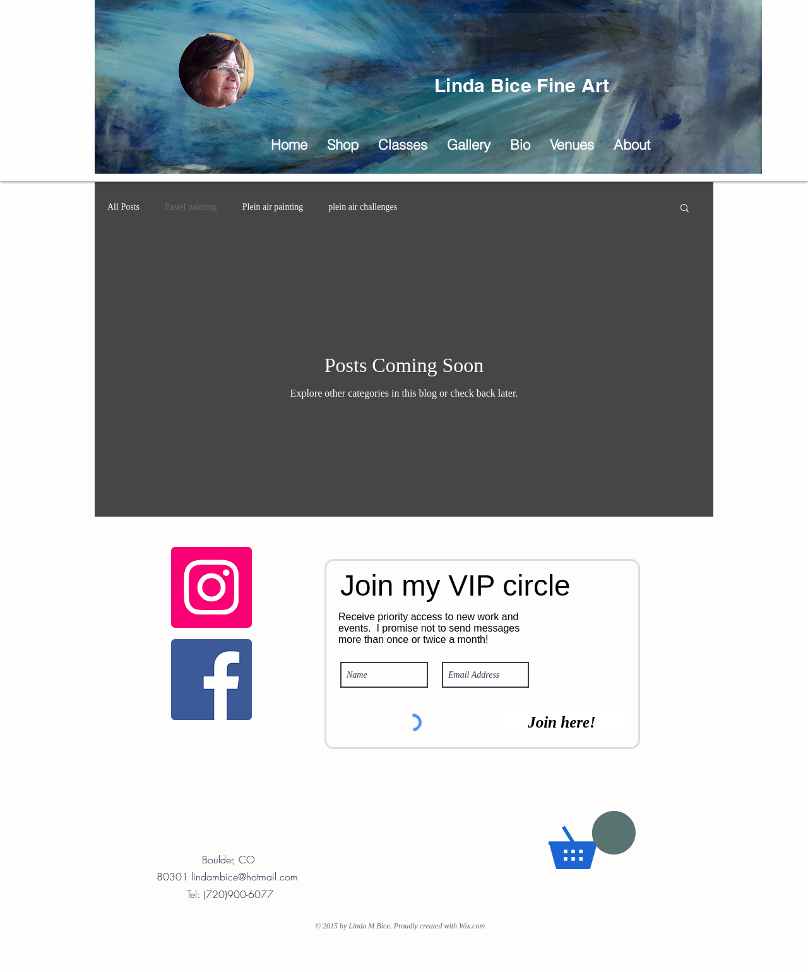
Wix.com (472, 925)
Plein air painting (272, 207)
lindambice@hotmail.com (244, 877)
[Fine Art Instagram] (211, 587)
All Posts (123, 207)
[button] (468, 145)
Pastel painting (191, 207)
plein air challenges (362, 207)
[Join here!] (562, 722)
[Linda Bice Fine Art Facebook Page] (211, 679)
